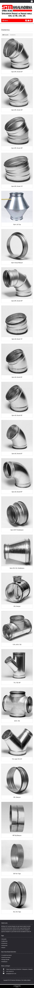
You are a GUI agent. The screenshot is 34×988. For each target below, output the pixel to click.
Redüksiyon (4, 961)
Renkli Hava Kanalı (5, 957)
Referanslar (4, 945)
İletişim (3, 947)
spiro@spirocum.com (8, 973)
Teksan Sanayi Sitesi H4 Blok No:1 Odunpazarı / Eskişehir (17, 969)
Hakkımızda (4, 941)
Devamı (28, 931)
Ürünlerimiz (4, 943)
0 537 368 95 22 (7, 971)
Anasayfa (5, 34)
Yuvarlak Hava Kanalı (6, 955)
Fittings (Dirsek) (5, 959)
